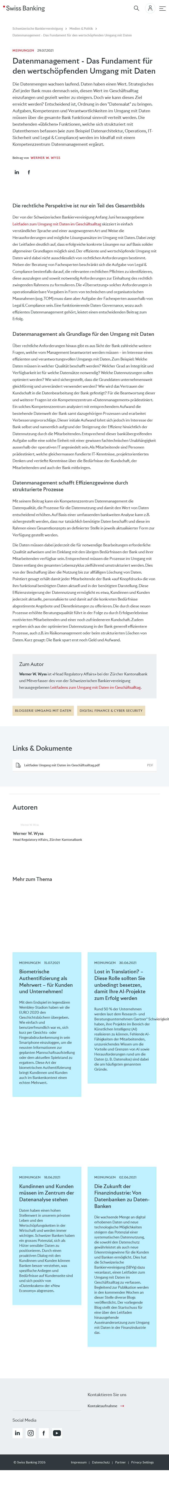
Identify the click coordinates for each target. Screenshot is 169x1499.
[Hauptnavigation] (162, 8)
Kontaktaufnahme (102, 1406)
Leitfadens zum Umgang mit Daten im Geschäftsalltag (95, 687)
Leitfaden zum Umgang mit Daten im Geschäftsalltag (57, 224)
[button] (17, 172)
